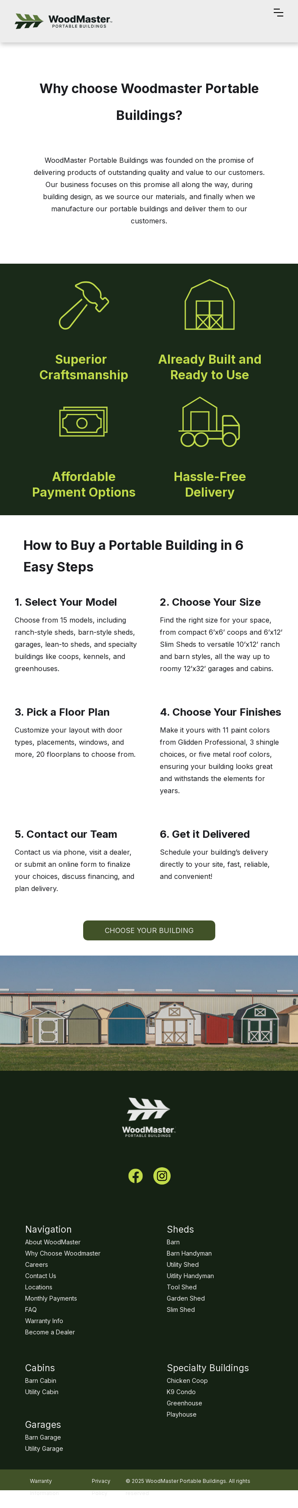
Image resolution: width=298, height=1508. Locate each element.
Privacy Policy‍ (101, 1481)
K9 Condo (181, 1391)
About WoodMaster (53, 1242)
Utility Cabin (41, 1391)
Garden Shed (186, 1298)
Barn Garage (43, 1437)
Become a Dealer (50, 1332)
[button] (278, 21)
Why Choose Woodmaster (62, 1253)
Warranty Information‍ (44, 1481)
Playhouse (182, 1414)
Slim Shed (181, 1309)
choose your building (149, 930)
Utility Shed (183, 1264)
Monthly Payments (51, 1298)
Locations (38, 1287)
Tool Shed (182, 1287)
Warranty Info (44, 1320)
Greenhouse (184, 1403)
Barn (173, 1242)
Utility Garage (44, 1448)
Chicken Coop (187, 1380)
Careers (36, 1264)
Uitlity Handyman (190, 1275)
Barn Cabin (40, 1380)
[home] (63, 21)
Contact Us (40, 1275)
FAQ (31, 1309)
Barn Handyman (189, 1253)
